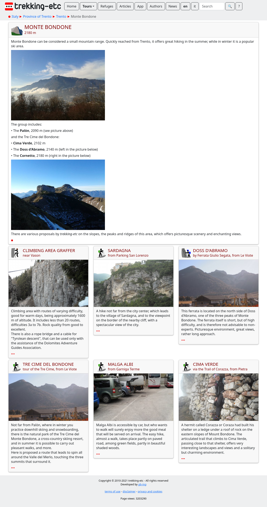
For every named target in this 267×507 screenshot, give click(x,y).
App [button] (140, 6)
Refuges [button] (107, 6)
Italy (15, 16)
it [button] (195, 6)
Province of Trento (37, 16)
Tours (87, 6)
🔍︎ (230, 6)
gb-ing (142, 484)
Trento (61, 16)
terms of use (112, 491)
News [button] (173, 6)
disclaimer (129, 491)
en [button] (185, 6)
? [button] (239, 6)
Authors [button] (156, 6)
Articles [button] (125, 6)
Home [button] (72, 6)
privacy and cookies (150, 491)
